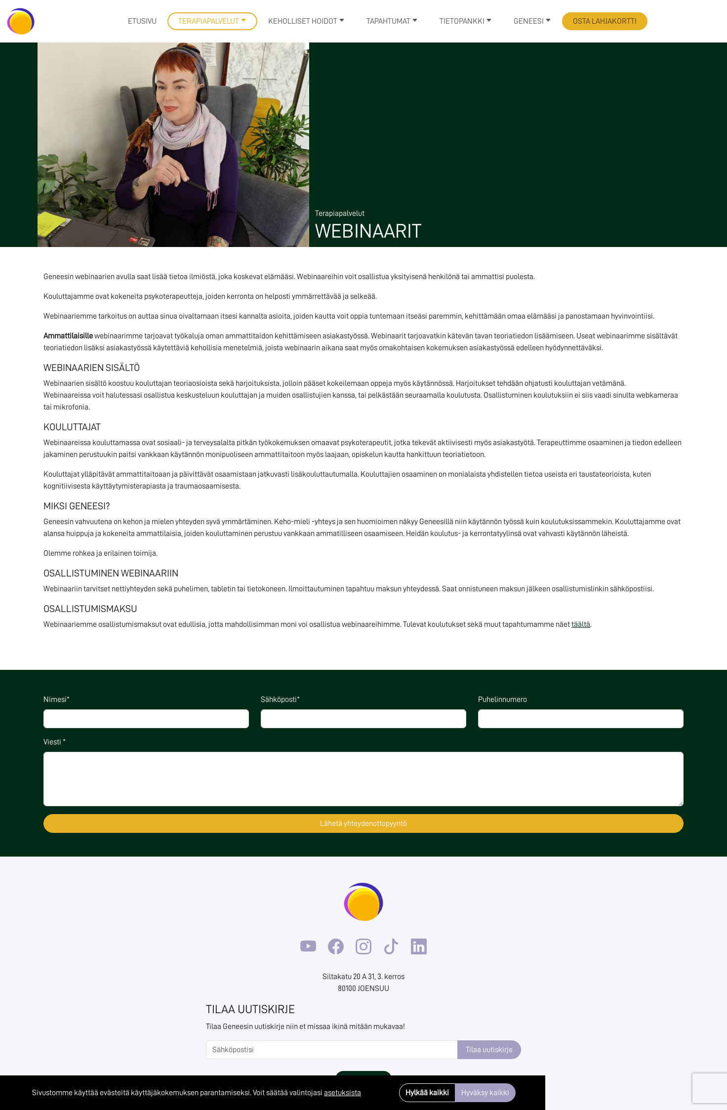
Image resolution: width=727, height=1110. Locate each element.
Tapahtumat (392, 21)
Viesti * (54, 742)
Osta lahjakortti (605, 21)
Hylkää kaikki (427, 1093)
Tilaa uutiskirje (489, 1050)
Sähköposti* (280, 699)
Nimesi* (56, 699)
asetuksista (342, 1093)
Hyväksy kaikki (485, 1093)
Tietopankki (466, 21)
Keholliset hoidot (306, 21)
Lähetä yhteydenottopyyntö (363, 823)
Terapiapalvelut (212, 21)
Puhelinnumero (502, 699)
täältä (580, 624)
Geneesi (532, 21)
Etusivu (142, 21)
